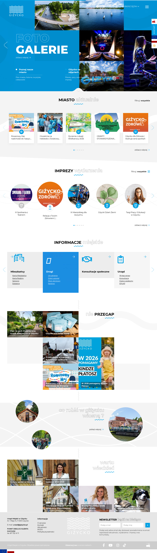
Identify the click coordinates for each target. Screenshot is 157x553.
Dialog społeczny (126, 281)
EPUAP (122, 284)
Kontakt (154, 29)
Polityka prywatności (45, 532)
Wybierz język (129, 6)
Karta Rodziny (18, 278)
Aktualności (42, 527)
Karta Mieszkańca (19, 276)
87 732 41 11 (14, 533)
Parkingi (51, 284)
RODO (40, 529)
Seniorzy (15, 281)
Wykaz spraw (124, 276)
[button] (6, 46)
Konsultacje (124, 278)
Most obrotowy (54, 281)
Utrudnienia (53, 276)
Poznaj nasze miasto (26, 71)
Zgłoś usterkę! (53, 278)
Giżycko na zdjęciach (74, 71)
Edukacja (16, 284)
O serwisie (41, 523)
